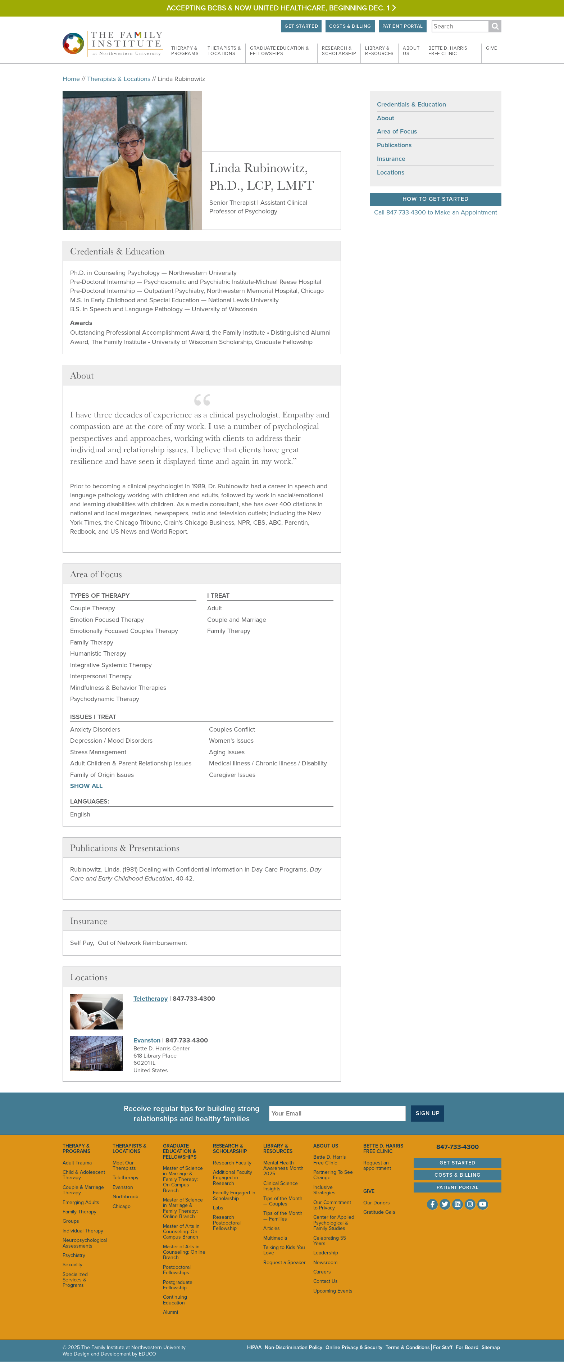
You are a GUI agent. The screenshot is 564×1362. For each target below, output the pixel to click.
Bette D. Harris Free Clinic (329, 1160)
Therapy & (185, 51)
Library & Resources (277, 1148)
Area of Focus (397, 132)
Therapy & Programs (76, 1148)
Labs (218, 1208)
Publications (394, 145)
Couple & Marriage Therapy (83, 1190)
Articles (271, 1228)
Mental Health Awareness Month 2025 (283, 1168)
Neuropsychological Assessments (84, 1243)
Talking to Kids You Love (284, 1250)
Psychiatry (74, 1255)
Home (71, 79)
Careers (322, 1272)
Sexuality (72, 1265)
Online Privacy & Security (354, 1347)
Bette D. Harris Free (448, 51)
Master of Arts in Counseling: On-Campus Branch (181, 1231)
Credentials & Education (411, 104)
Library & (379, 51)
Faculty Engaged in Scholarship (234, 1195)
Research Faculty (232, 1163)
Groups (71, 1221)
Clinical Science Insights (280, 1186)
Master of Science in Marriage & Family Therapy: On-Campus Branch (183, 1179)
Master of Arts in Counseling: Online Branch (184, 1252)
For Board (467, 1347)
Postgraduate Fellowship (177, 1285)
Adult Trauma (77, 1163)
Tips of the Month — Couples (283, 1201)
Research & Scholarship (230, 1148)
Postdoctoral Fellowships (177, 1270)
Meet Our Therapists (124, 1165)
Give (491, 48)
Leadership (325, 1253)
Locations (391, 172)
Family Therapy (79, 1212)
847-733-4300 (457, 1147)
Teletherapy (150, 999)
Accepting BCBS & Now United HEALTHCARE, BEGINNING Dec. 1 (282, 8)
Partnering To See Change (333, 1175)
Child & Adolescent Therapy (84, 1175)
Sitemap (491, 1347)
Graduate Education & (279, 51)
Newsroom (325, 1262)
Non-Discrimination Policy (293, 1347)
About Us (325, 1146)
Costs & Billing (349, 26)
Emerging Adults (81, 1202)
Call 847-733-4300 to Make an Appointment (435, 212)
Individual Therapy (83, 1231)
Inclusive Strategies (324, 1190)
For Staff (442, 1347)
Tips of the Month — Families (283, 1216)
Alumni (170, 1312)
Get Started (299, 26)
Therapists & (224, 51)
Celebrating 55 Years (329, 1240)
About (411, 51)
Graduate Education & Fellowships (179, 1151)
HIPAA (254, 1347)
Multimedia (275, 1238)
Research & (339, 51)
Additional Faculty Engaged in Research (232, 1177)
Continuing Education (175, 1300)
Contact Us (325, 1282)
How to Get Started (435, 199)
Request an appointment (377, 1165)
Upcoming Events (332, 1291)
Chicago (122, 1206)
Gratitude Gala (379, 1212)
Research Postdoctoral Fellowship (227, 1222)
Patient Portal (402, 26)
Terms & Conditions (408, 1347)
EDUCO (147, 1354)
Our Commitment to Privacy (332, 1205)
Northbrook (125, 1197)
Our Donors (376, 1203)
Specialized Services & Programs (75, 1280)
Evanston (146, 1040)
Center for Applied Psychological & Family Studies (333, 1222)
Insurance (391, 159)
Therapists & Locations (118, 79)
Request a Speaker (284, 1262)
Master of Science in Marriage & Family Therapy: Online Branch (183, 1208)
